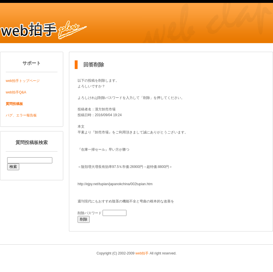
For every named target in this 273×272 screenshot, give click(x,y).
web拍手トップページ (23, 81)
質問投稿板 (14, 104)
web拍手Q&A (16, 92)
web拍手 (142, 253)
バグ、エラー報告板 (21, 115)
